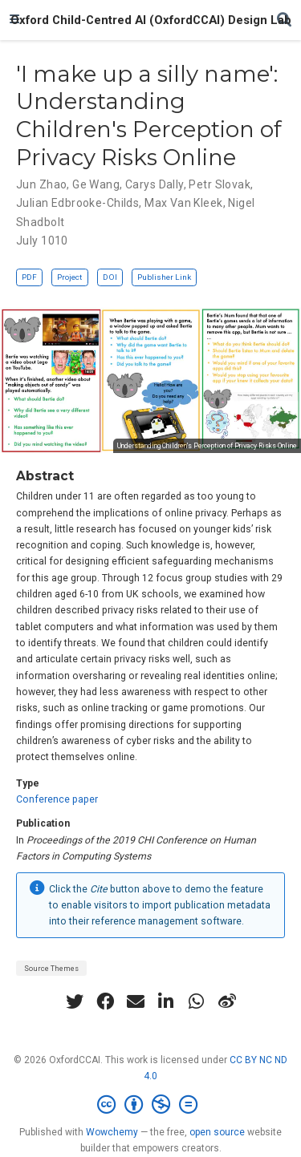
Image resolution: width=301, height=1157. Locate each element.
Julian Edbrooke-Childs (77, 202)
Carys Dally (154, 184)
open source (217, 1132)
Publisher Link (164, 277)
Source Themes (51, 968)
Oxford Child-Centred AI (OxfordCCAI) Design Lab (150, 20)
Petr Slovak (219, 184)
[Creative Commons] (150, 1104)
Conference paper (57, 799)
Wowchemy (112, 1132)
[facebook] (105, 1001)
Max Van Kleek (183, 202)
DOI (110, 277)
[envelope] (136, 1001)
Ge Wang (96, 184)
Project (69, 277)
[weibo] (227, 1001)
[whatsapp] (197, 1001)
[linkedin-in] (166, 1001)
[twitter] (75, 1001)
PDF (29, 277)
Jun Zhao (41, 184)
